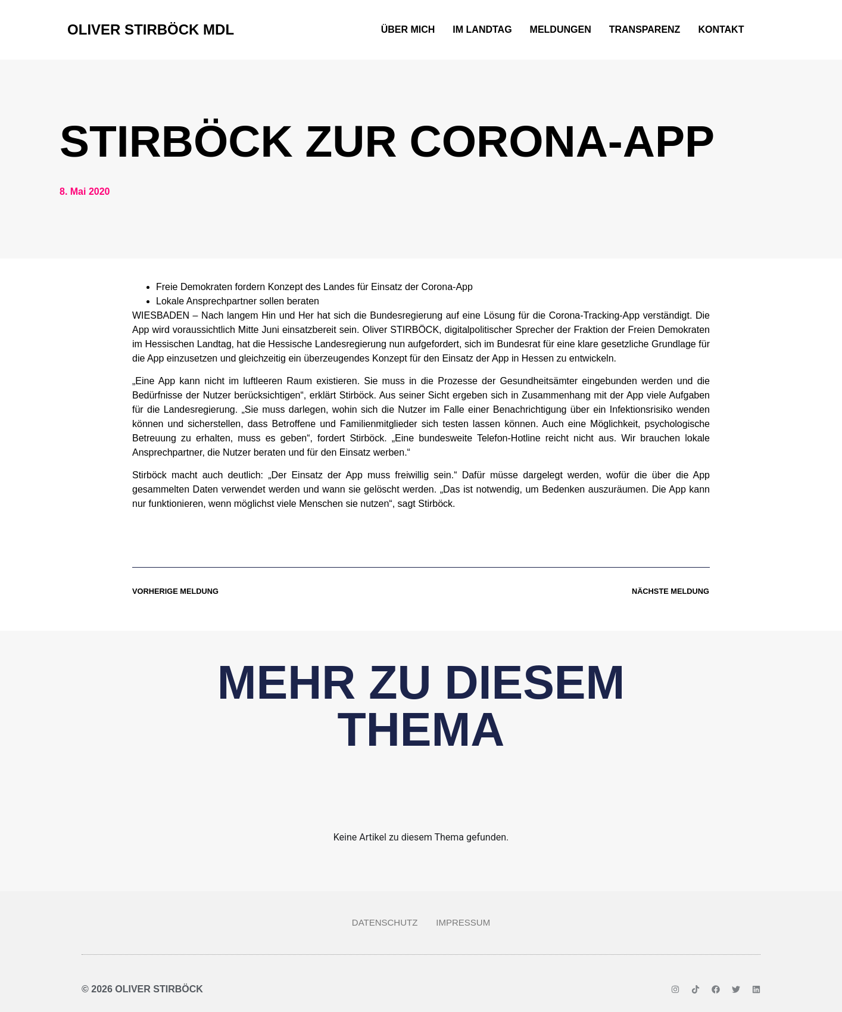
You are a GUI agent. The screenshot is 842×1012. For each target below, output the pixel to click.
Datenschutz (385, 922)
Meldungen (560, 29)
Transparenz (645, 29)
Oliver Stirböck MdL (150, 29)
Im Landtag (482, 29)
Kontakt (721, 29)
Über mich (408, 29)
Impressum (463, 922)
